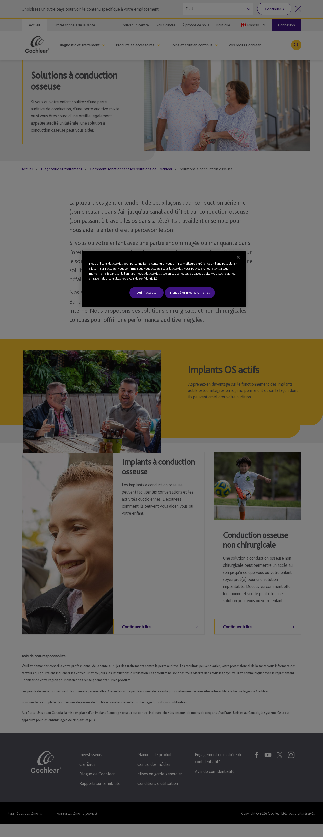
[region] (164, 279)
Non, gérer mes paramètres (190, 292)
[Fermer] (238, 257)
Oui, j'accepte (146, 292)
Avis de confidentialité (143, 278)
